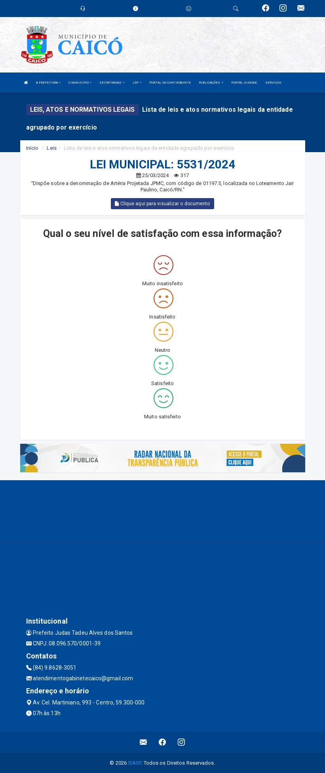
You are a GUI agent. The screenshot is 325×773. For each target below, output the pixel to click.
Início (32, 148)
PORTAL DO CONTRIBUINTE (170, 82)
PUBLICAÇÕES (211, 82)
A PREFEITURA (48, 82)
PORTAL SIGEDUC (244, 82)
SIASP (134, 763)
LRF (137, 82)
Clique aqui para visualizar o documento (162, 203)
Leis (51, 148)
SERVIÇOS (273, 82)
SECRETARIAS (111, 82)
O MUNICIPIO (79, 82)
